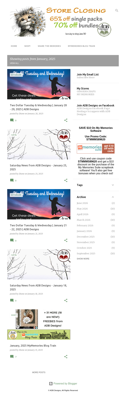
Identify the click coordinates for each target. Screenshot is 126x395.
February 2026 (85, 225)
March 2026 (83, 219)
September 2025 (86, 253)
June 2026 (82, 203)
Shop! (26, 46)
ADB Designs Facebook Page (93, 108)
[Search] (117, 10)
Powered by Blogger (63, 383)
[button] (66, 120)
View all (14, 63)
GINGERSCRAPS (86, 91)
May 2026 (82, 208)
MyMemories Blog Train (80, 46)
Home (13, 46)
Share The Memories (48, 46)
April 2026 (82, 214)
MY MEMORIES (85, 94)
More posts (38, 372)
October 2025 (84, 247)
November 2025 (86, 242)
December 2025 (86, 236)
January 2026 (84, 231)
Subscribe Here (85, 77)
